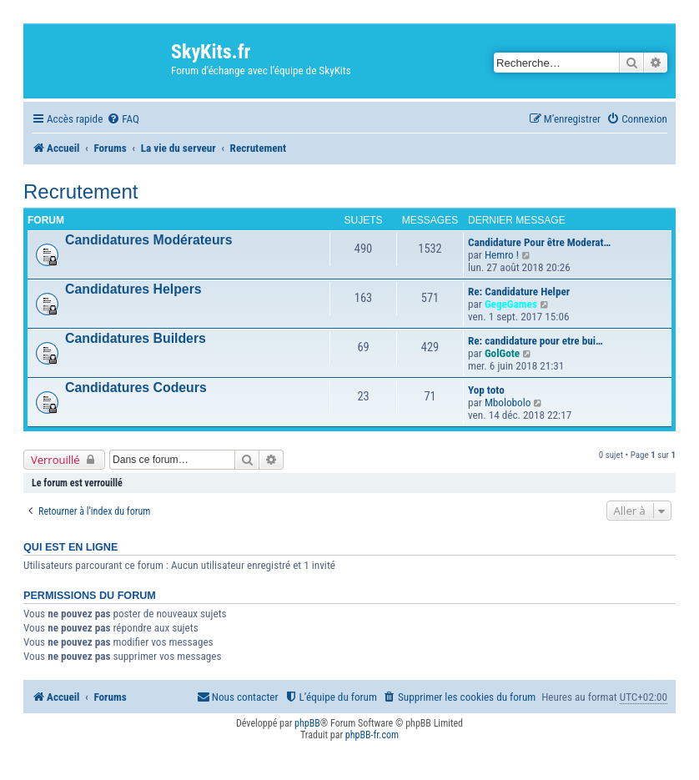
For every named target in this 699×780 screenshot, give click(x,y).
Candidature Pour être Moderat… (539, 242)
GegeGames (511, 304)
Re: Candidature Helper (519, 291)
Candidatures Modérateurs (149, 240)
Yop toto (486, 390)
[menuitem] (123, 119)
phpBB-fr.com (372, 735)
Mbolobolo (508, 402)
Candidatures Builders (135, 338)
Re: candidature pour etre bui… (535, 341)
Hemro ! (502, 255)
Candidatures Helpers (133, 289)
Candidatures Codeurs (136, 387)
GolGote (502, 353)
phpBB (307, 723)
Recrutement (80, 191)
